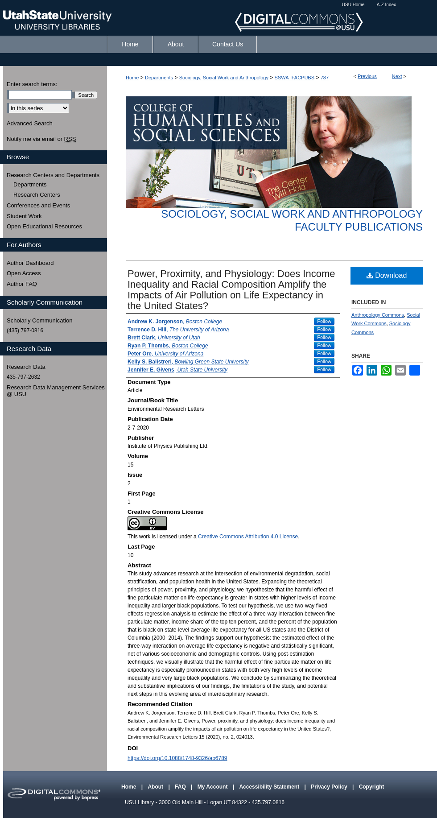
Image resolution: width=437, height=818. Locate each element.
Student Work (24, 216)
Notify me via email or (41, 139)
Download (387, 275)
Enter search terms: (32, 84)
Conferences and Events (38, 205)
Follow (324, 321)
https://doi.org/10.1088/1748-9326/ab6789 (177, 758)
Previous (367, 76)
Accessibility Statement (270, 787)
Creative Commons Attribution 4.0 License (248, 536)
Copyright (371, 787)
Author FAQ (22, 284)
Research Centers (36, 194)
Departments (159, 77)
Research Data (26, 367)
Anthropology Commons (377, 315)
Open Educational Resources (44, 226)
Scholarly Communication (39, 320)
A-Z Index (386, 4)
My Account (213, 787)
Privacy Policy (330, 787)
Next (397, 76)
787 (325, 77)
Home (132, 77)
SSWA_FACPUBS (294, 77)
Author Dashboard (30, 263)
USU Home (353, 4)
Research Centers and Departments (53, 175)
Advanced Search (30, 123)
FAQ (181, 787)
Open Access (24, 273)
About (156, 787)
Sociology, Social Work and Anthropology (223, 77)
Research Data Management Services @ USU (56, 391)
